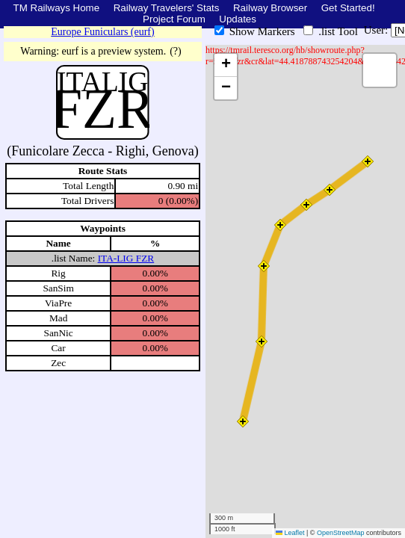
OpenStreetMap (341, 533)
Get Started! (348, 7)
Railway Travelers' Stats (167, 7)
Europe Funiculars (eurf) (102, 31)
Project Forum (174, 19)
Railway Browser (270, 7)
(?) (176, 51)
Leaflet (290, 533)
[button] (368, 161)
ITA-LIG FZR (126, 258)
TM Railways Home (56, 7)
